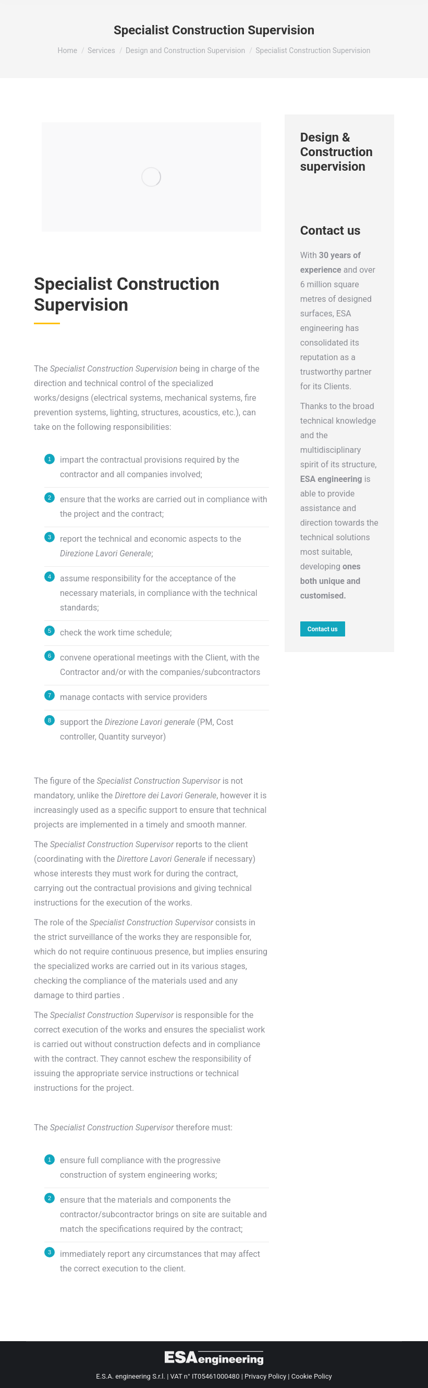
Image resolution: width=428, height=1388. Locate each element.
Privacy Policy (265, 1376)
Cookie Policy (311, 1376)
